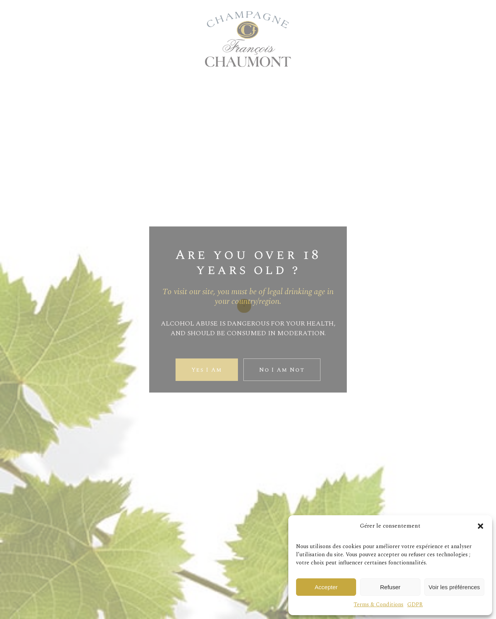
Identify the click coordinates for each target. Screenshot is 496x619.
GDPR (415, 604)
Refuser (390, 587)
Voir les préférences (454, 587)
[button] (480, 526)
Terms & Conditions (378, 604)
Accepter (326, 587)
